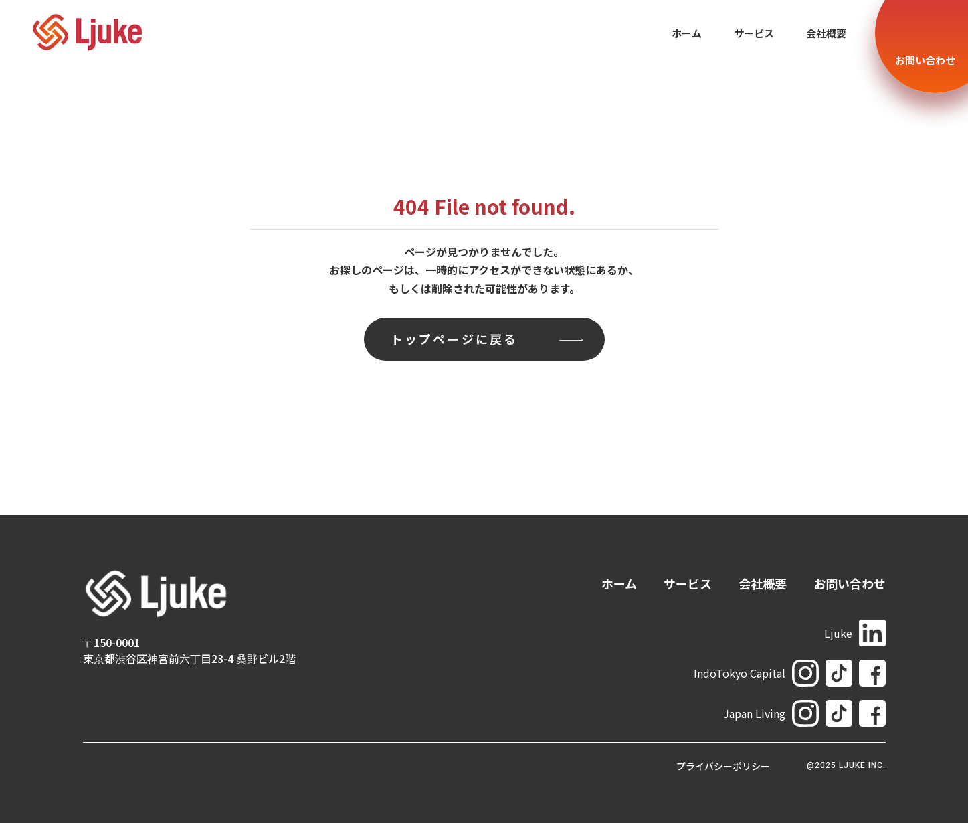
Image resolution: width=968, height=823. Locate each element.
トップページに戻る (454, 338)
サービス (754, 33)
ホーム (687, 33)
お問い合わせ (849, 583)
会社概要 (826, 33)
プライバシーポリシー (723, 766)
